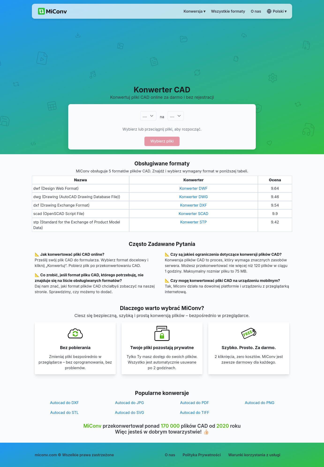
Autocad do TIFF (194, 412)
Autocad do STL (64, 412)
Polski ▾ (276, 11)
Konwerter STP (193, 222)
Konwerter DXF (193, 205)
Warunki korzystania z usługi (254, 455)
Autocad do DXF (64, 402)
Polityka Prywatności (202, 455)
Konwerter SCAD (193, 213)
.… (145, 115)
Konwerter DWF (193, 188)
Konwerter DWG (193, 196)
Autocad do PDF (194, 402)
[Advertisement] (162, 51)
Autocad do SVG (129, 412)
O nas (170, 455)
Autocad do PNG (259, 402)
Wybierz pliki (162, 141)
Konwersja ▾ (194, 11)
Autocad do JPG (129, 402)
